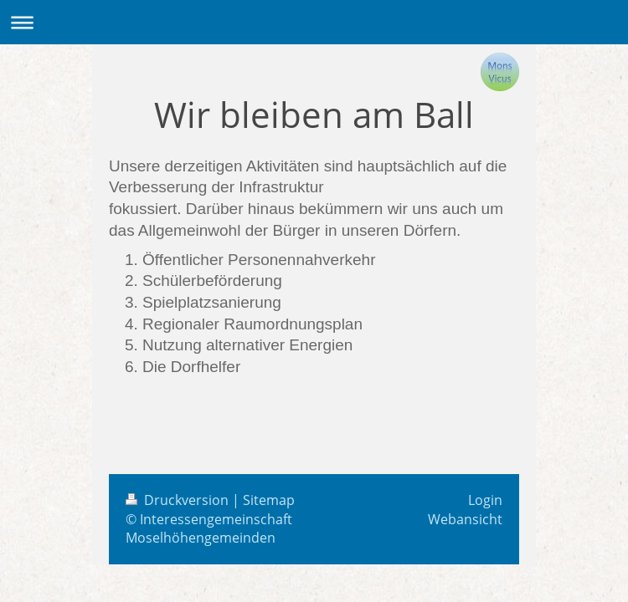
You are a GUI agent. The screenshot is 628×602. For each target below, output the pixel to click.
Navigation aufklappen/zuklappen (314, 22)
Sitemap (269, 500)
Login (485, 500)
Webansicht (465, 519)
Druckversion (179, 500)
